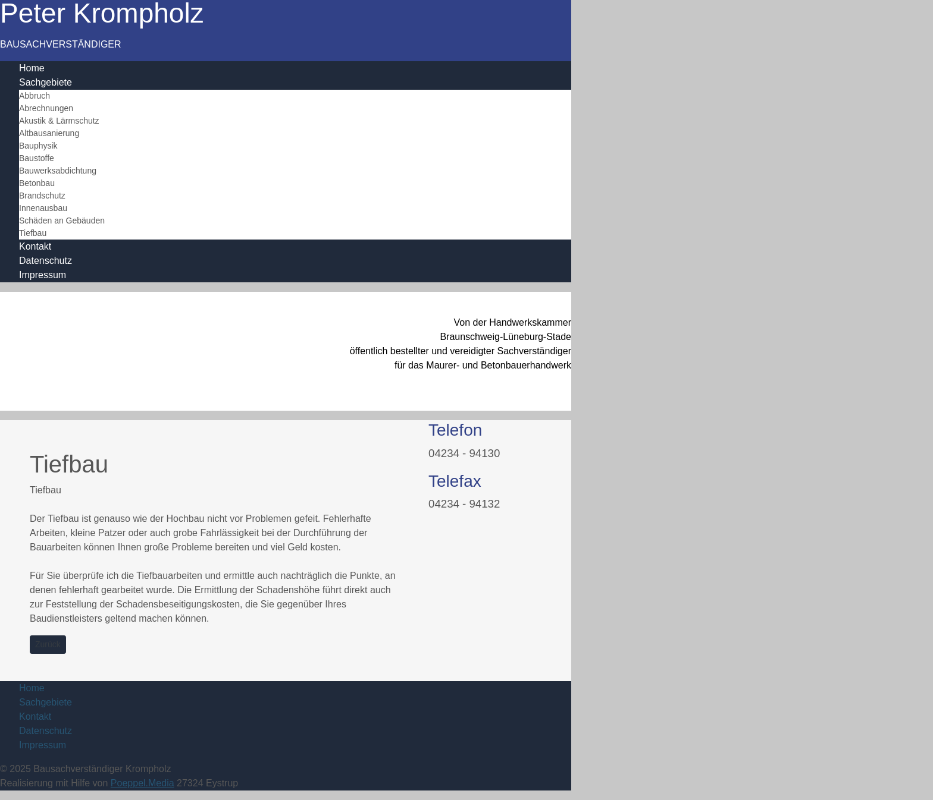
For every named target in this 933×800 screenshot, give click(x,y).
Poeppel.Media (142, 783)
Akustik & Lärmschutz (59, 120)
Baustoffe (36, 158)
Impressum (42, 275)
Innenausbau (43, 208)
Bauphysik (38, 145)
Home (32, 68)
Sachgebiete (45, 82)
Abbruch (34, 95)
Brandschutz (42, 195)
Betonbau (37, 183)
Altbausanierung (49, 133)
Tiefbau (32, 233)
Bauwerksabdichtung (57, 170)
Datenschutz (45, 261)
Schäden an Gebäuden (62, 220)
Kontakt (35, 246)
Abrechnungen (46, 108)
